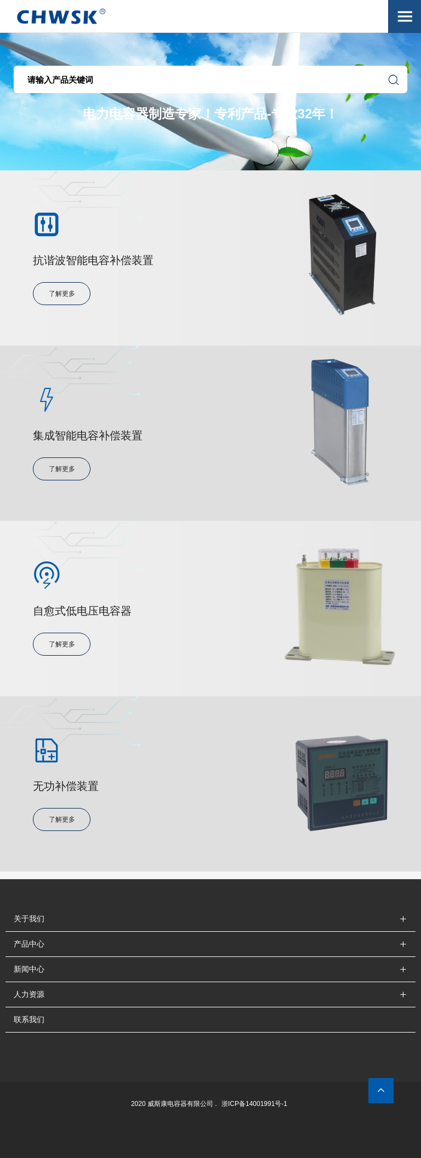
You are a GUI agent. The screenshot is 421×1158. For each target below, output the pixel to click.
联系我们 (29, 1019)
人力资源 (29, 994)
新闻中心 (29, 969)
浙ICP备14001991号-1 (254, 1104)
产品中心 (29, 943)
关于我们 (29, 918)
